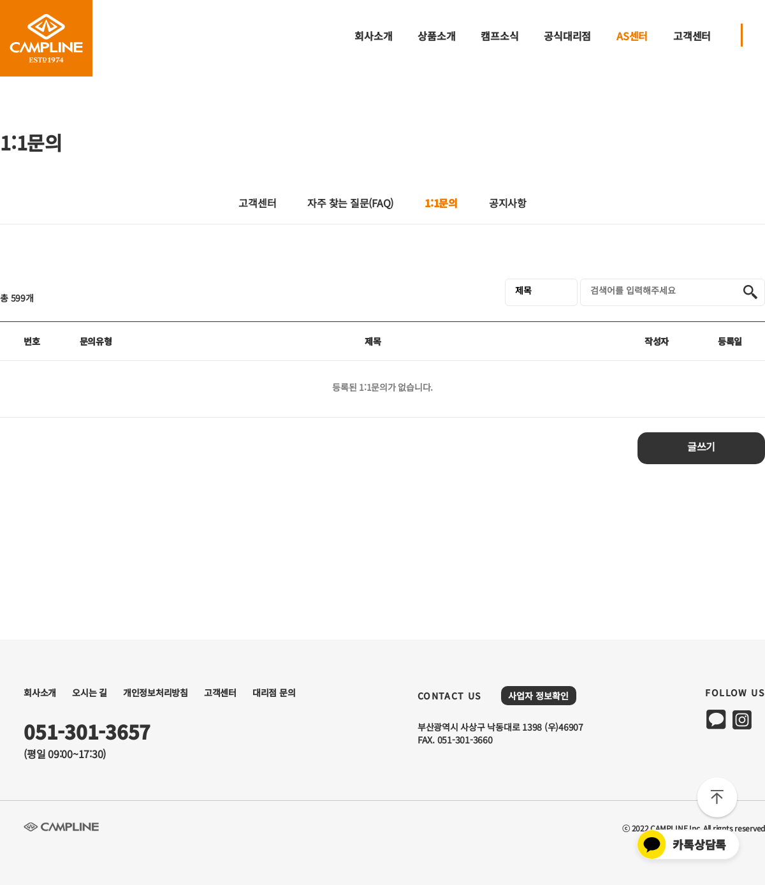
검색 (750, 292)
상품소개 (436, 36)
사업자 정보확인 (538, 695)
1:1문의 (441, 202)
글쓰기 (701, 447)
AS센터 (632, 36)
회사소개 (373, 36)
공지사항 (508, 204)
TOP (717, 799)
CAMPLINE (46, 38)
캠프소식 (499, 36)
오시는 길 (89, 692)
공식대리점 (567, 36)
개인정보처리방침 (155, 692)
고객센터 (692, 36)
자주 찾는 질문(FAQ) (350, 204)
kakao (716, 719)
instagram (742, 719)
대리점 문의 (274, 692)
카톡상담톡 (682, 844)
